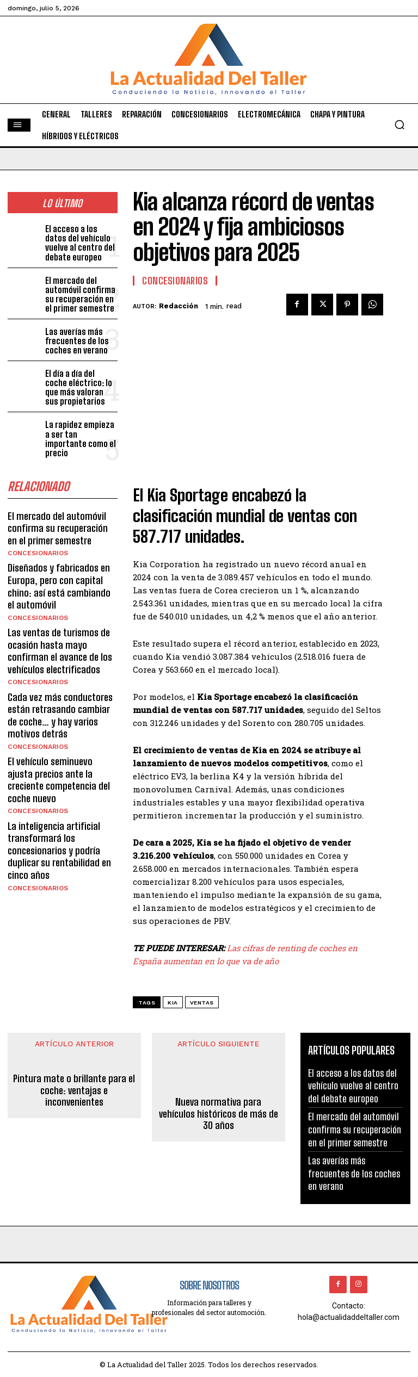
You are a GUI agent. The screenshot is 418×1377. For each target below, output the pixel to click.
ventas (202, 1003)
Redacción (178, 306)
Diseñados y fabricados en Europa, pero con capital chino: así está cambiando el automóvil (59, 568)
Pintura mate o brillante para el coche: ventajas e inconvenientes (74, 1091)
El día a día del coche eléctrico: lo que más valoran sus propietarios (81, 383)
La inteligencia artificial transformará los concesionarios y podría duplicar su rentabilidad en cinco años (59, 822)
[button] (399, 124)
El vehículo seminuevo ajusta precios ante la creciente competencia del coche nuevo (59, 754)
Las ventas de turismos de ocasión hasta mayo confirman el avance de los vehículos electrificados (59, 630)
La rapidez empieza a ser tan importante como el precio (81, 429)
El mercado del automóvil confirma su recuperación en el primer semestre (80, 292)
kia (173, 1003)
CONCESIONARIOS (37, 536)
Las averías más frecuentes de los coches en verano (76, 338)
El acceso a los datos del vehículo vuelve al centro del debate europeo (78, 242)
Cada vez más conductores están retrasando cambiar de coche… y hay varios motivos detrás (60, 692)
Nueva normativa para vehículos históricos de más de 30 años (218, 1114)
